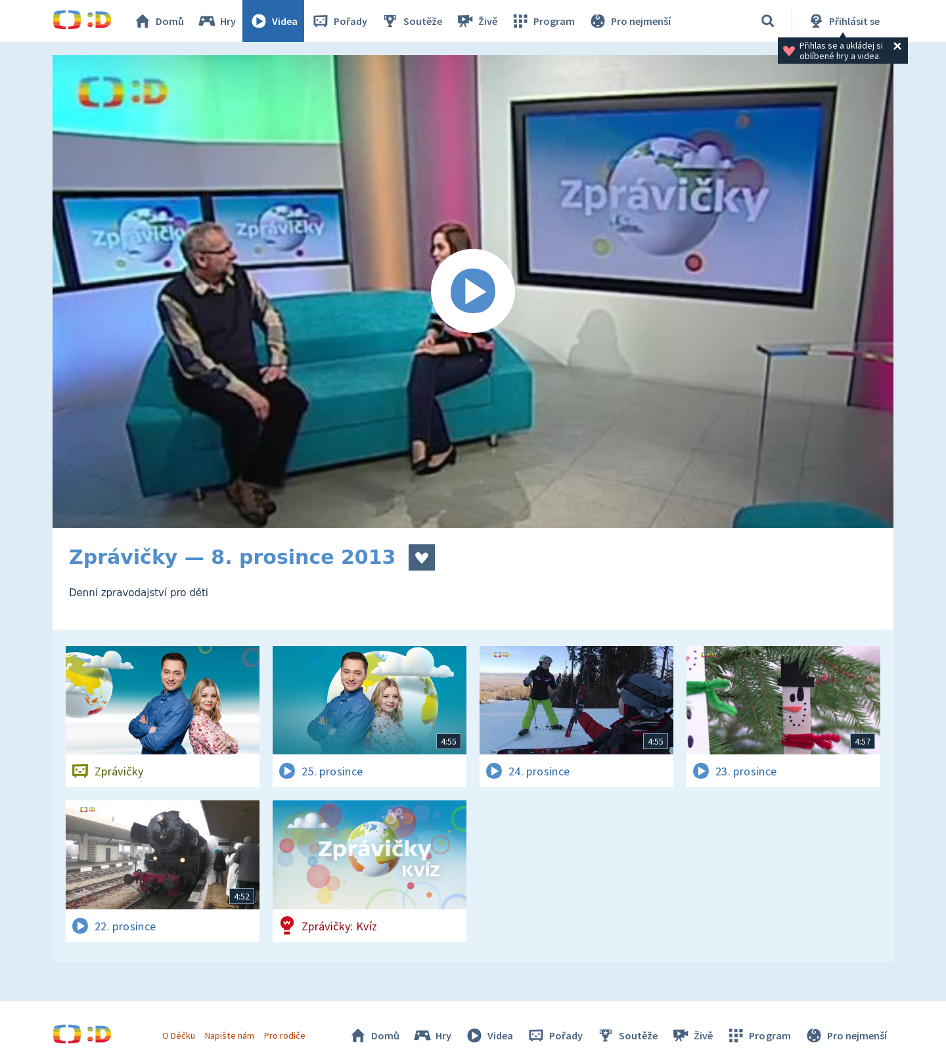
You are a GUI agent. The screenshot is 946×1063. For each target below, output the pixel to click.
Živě (476, 21)
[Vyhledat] (768, 21)
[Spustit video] (473, 291)
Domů (158, 21)
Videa (273, 21)
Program (542, 21)
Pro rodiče (284, 1035)
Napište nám (229, 1035)
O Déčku (178, 1035)
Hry (216, 21)
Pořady (339, 21)
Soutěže (411, 21)
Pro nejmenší (629, 21)
